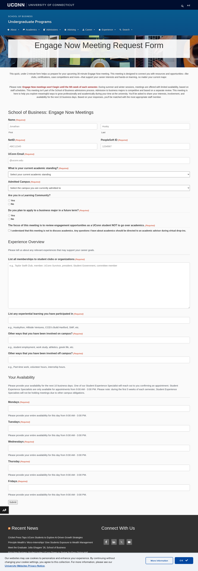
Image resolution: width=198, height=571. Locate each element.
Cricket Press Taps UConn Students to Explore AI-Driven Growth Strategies (45, 537)
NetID (16, 140)
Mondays (18, 402)
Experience (107, 29)
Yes (13, 200)
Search (125, 29)
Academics (31, 29)
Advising (71, 29)
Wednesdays (21, 441)
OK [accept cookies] (184, 560)
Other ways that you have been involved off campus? (45, 353)
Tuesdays (19, 422)
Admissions (52, 29)
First (11, 132)
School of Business (20, 16)
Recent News (25, 528)
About (13, 29)
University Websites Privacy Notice (25, 565)
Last (103, 132)
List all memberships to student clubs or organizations (46, 259)
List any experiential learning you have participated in (46, 314)
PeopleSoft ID (114, 140)
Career (88, 29)
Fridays (18, 481)
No (12, 204)
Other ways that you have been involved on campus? (45, 333)
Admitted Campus (24, 182)
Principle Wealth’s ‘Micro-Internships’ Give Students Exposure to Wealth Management (50, 542)
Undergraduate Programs (29, 21)
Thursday (19, 461)
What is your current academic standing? (38, 168)
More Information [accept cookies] (159, 560)
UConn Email (21, 154)
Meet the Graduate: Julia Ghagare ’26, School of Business (37, 547)
